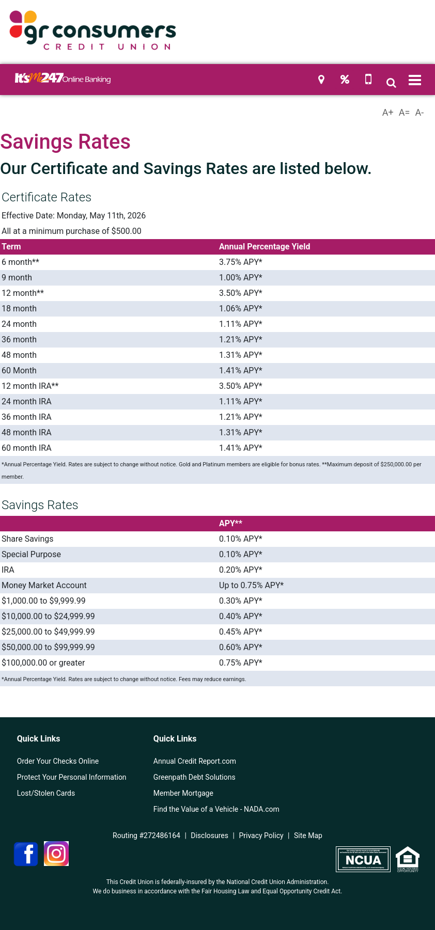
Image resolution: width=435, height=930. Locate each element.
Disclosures (209, 835)
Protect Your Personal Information (72, 777)
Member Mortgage (183, 793)
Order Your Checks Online (58, 761)
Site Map (308, 835)
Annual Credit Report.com (194, 761)
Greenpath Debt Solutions (194, 777)
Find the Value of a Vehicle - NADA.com (216, 809)
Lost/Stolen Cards (46, 793)
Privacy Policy (261, 835)
